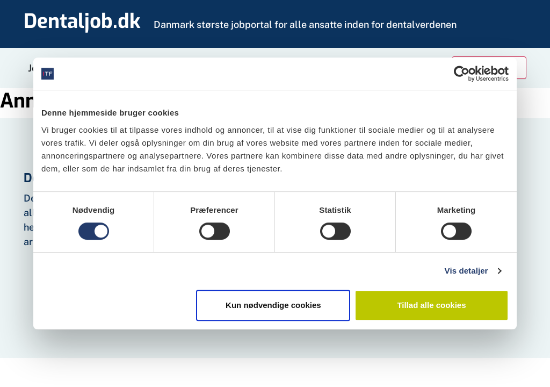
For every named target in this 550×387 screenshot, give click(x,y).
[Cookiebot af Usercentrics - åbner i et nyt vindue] (462, 74)
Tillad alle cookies (431, 305)
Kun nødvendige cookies (273, 305)
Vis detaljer (466, 270)
